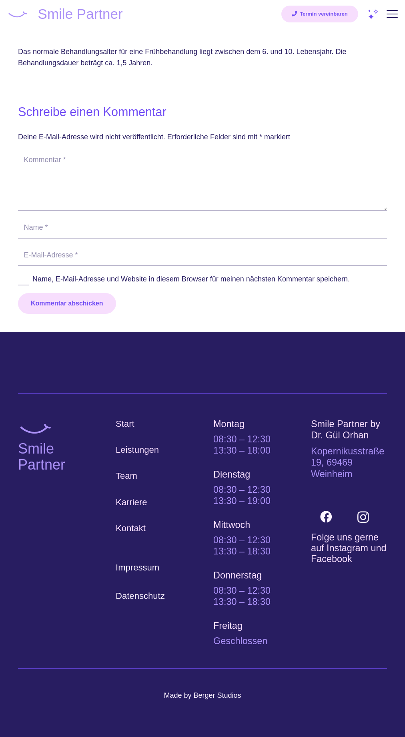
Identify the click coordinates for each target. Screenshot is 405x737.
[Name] (202, 227)
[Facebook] (326, 517)
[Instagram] (363, 517)
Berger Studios (217, 695)
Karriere (131, 502)
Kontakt (131, 528)
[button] (392, 14)
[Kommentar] (202, 180)
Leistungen (137, 450)
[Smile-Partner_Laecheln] (17, 14)
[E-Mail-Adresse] (202, 255)
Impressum (137, 567)
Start (125, 424)
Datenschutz (140, 596)
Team (126, 476)
